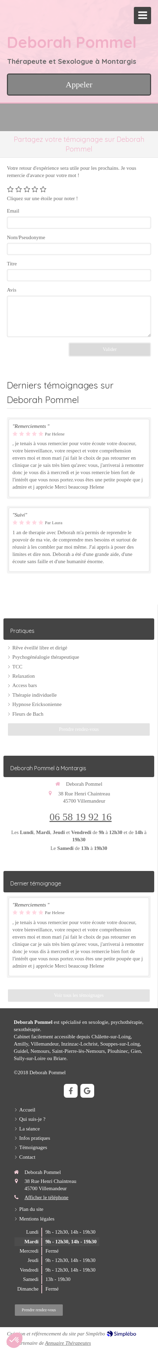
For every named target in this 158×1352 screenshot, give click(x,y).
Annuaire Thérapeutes (68, 1343)
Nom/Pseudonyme (26, 237)
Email (13, 211)
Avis (11, 290)
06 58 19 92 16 (81, 816)
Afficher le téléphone (46, 1197)
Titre (12, 263)
